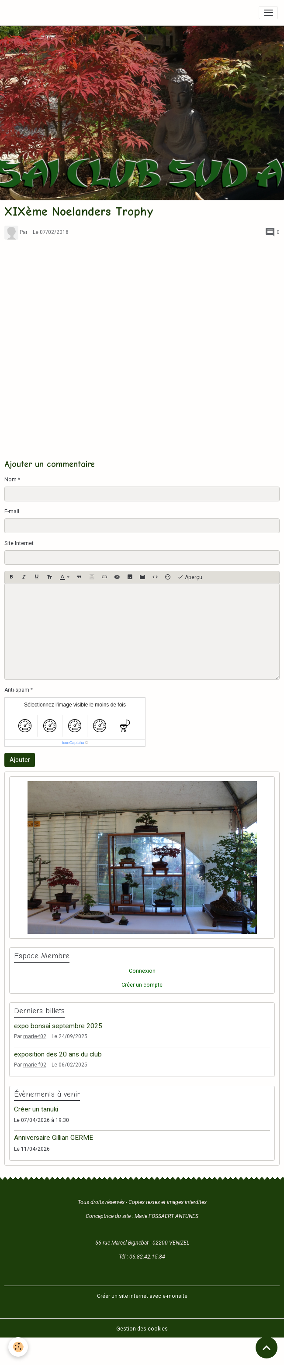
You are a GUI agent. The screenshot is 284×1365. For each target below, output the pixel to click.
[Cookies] (18, 1347)
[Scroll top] (266, 1347)
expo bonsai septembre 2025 (58, 1026)
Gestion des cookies (142, 1329)
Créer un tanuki (36, 1109)
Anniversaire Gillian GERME (53, 1138)
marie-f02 (34, 1036)
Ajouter (20, 759)
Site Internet (19, 543)
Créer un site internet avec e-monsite (142, 1296)
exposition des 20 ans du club (58, 1054)
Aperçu (189, 577)
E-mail (11, 511)
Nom (10, 480)
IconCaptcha (73, 743)
